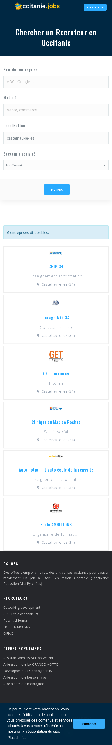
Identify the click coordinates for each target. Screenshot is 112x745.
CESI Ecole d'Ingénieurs (20, 614)
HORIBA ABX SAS (16, 627)
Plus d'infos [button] (16, 738)
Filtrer (57, 190)
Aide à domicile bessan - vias (25, 677)
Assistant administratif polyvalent (28, 658)
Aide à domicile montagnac (23, 684)
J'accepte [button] (89, 724)
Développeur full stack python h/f (28, 671)
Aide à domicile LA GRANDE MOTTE (30, 664)
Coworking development (21, 607)
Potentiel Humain (16, 620)
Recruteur (95, 7)
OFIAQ (8, 633)
